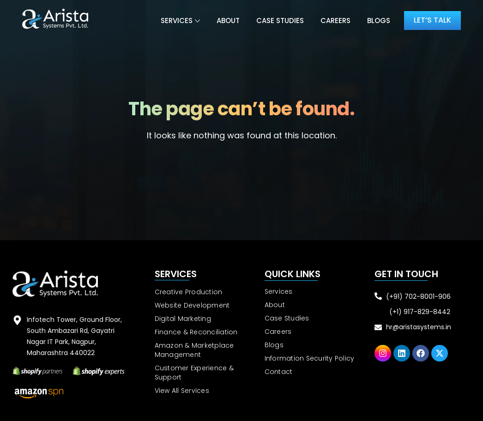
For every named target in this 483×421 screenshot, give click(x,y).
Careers (335, 20)
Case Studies (280, 20)
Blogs (378, 20)
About (228, 20)
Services (177, 20)
